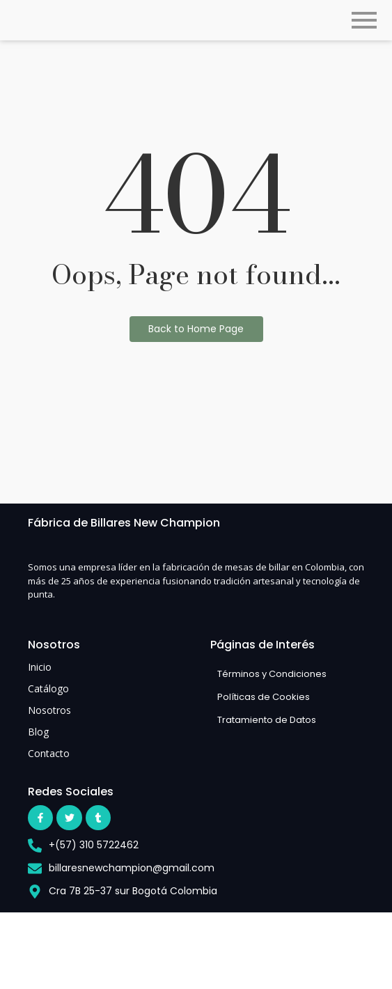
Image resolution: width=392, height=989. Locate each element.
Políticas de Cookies (263, 696)
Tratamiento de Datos (266, 719)
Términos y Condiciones (272, 673)
